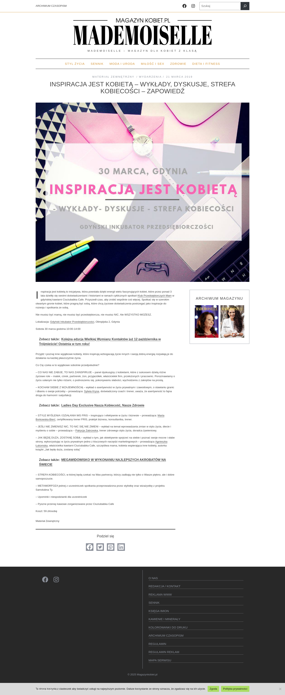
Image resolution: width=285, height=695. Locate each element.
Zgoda (213, 688)
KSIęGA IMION (159, 611)
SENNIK (154, 602)
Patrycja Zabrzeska (86, 430)
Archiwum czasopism (166, 635)
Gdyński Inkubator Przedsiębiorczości (72, 321)
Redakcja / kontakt (164, 586)
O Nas (153, 578)
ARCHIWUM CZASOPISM (51, 5)
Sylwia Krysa (91, 391)
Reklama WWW (160, 594)
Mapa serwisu (160, 660)
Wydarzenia (150, 76)
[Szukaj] (245, 6)
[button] (89, 547)
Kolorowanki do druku (168, 627)
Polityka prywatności (235, 688)
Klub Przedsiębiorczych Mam (155, 295)
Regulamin (157, 643)
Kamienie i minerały (164, 619)
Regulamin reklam (164, 652)
